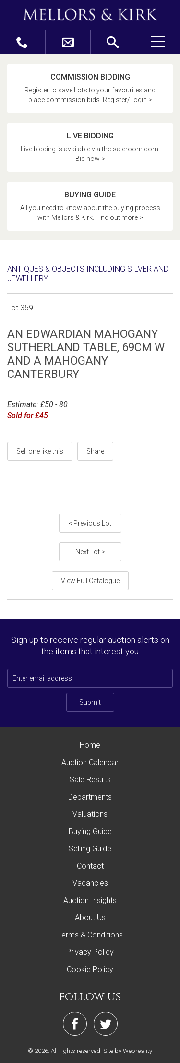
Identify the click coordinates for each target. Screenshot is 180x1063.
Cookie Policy (90, 969)
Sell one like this (39, 451)
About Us (90, 917)
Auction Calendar (90, 762)
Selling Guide (90, 848)
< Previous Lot (90, 523)
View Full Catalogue (90, 580)
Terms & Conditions (90, 934)
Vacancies (90, 883)
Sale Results (90, 779)
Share (95, 451)
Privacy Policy (90, 952)
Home (90, 745)
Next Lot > (90, 552)
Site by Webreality (127, 1050)
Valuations (90, 814)
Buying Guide (90, 831)
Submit (90, 702)
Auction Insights (90, 900)
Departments (90, 796)
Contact (90, 865)
